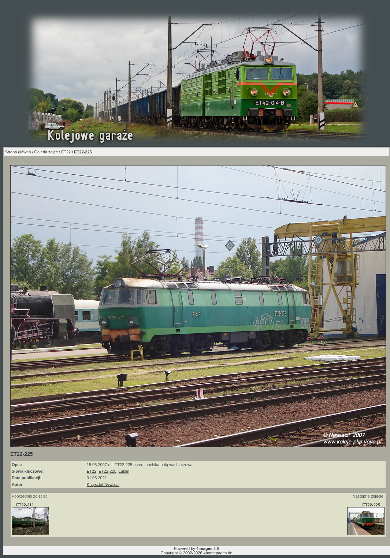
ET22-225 (107, 471)
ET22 (66, 152)
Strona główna (18, 152)
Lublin (124, 471)
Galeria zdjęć (46, 152)
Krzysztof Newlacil (103, 484)
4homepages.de (218, 553)
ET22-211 (25, 505)
